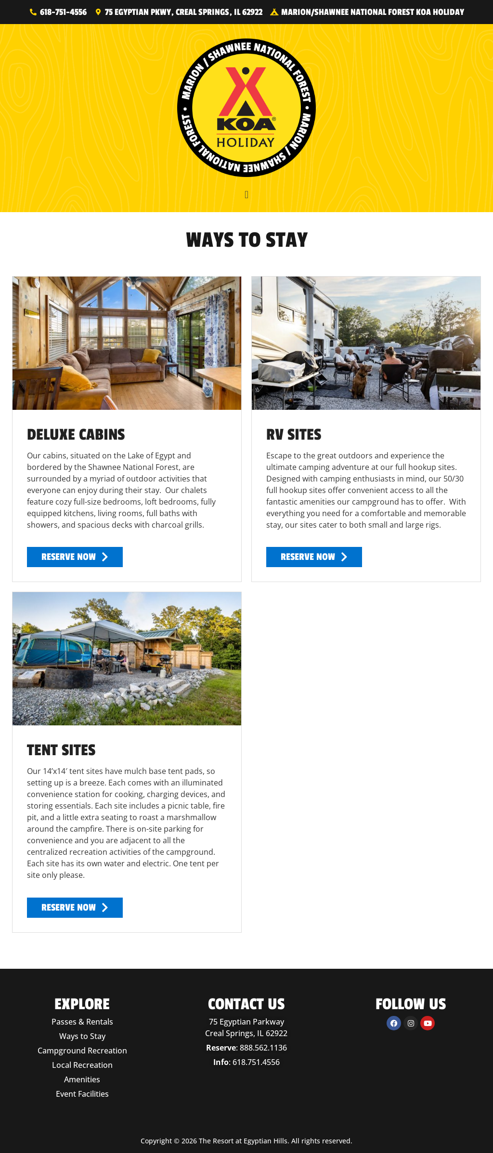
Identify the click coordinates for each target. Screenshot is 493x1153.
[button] (246, 195)
